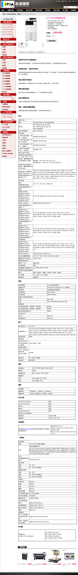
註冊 (73, 1)
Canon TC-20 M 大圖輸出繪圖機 (8, 24)
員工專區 (58, 1)
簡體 (70, 1)
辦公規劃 (66, 10)
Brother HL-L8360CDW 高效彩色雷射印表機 (8, 27)
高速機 (18, 14)
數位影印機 (29, 10)
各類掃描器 (20, 10)
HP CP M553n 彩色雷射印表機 (8, 29)
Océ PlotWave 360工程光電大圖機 (8, 96)
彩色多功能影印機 (11, 14)
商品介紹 (22, 52)
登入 (76, 1)
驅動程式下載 (64, 1)
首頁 (3, 10)
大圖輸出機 (10, 10)
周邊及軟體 (56, 10)
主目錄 (3, 14)
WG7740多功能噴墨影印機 (28, 14)
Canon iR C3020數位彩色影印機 (8, 34)
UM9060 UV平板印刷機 (7, 117)
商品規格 (30, 52)
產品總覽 (48, 10)
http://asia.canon (27, 429)
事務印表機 (39, 10)
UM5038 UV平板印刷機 (7, 114)
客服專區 (74, 10)
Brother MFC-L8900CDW (7, 31)
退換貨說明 (40, 52)
